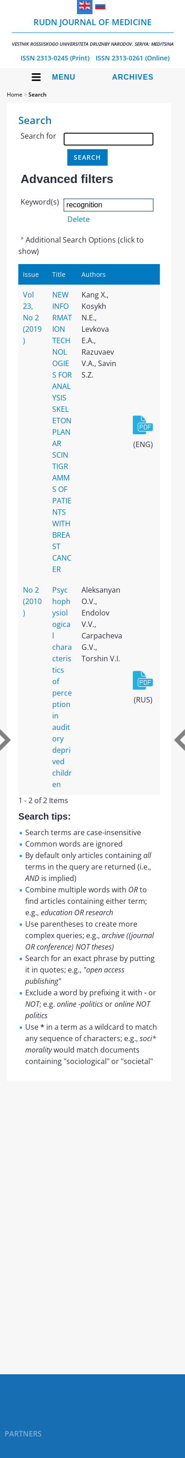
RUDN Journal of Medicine (93, 31)
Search (37, 94)
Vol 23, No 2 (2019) (32, 318)
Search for (38, 136)
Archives (133, 77)
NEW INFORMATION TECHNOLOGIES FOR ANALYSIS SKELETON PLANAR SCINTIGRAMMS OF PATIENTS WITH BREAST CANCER (62, 432)
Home (14, 94)
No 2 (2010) (32, 601)
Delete (78, 219)
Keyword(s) (40, 202)
